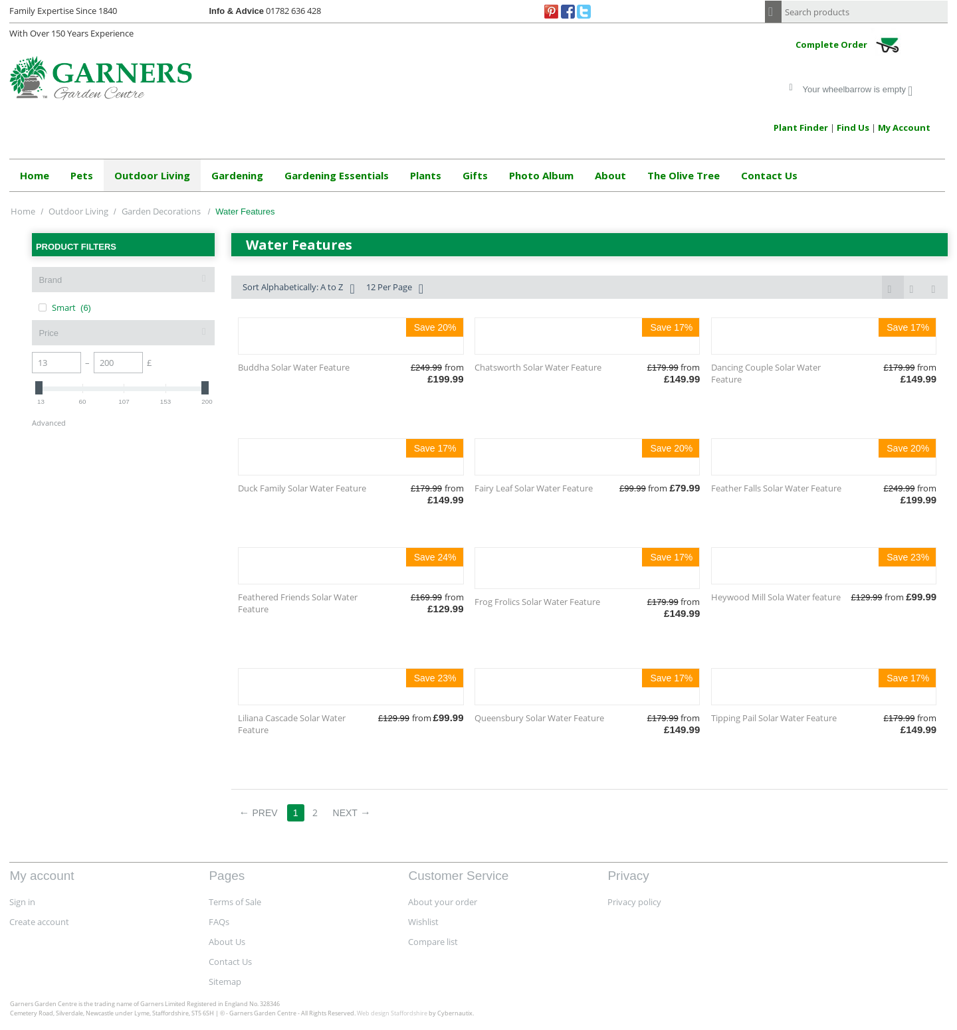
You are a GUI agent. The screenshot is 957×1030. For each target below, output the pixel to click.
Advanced (49, 423)
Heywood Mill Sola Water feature (776, 597)
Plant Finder (801, 127)
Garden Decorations (162, 211)
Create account (39, 922)
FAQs (219, 922)
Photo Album (541, 175)
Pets (81, 175)
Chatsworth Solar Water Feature (538, 367)
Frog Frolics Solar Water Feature (537, 602)
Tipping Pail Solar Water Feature (774, 718)
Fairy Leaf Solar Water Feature (534, 488)
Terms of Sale (235, 902)
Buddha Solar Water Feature (294, 367)
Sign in (22, 902)
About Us (227, 942)
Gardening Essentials (336, 175)
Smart (65, 307)
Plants (425, 175)
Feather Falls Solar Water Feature (776, 488)
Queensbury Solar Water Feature (539, 718)
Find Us (853, 127)
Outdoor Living (152, 175)
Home (34, 175)
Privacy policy (634, 902)
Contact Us (769, 175)
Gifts (475, 175)
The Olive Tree (683, 175)
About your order (442, 902)
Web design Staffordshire (392, 1013)
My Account (904, 127)
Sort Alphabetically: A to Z (298, 288)
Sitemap (225, 981)
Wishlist (423, 922)
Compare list (433, 942)
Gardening (237, 175)
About (610, 175)
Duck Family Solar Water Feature (302, 488)
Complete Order (852, 46)
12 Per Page (394, 288)
